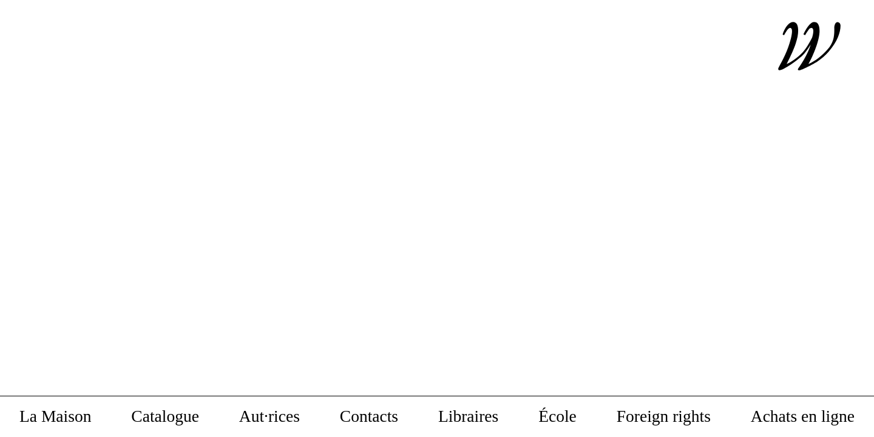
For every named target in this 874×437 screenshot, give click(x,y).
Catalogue (165, 416)
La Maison (55, 416)
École (557, 416)
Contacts (369, 416)
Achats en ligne (803, 416)
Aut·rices (269, 416)
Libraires (468, 416)
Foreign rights (664, 416)
